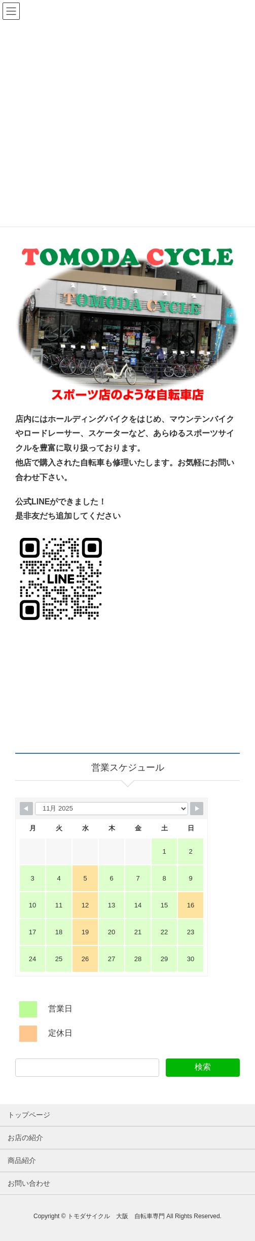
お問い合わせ (29, 1183)
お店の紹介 (25, 1138)
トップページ (29, 1115)
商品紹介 (22, 1160)
